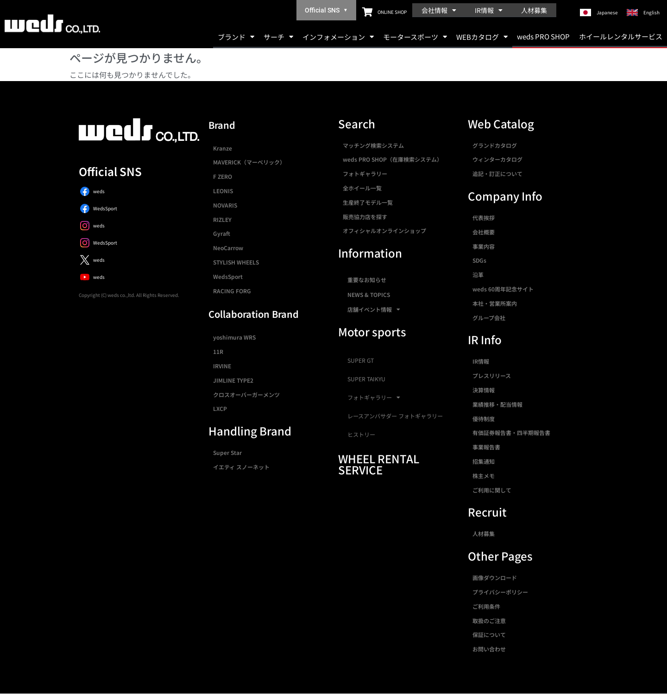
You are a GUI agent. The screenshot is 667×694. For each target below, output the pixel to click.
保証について (489, 634)
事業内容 (483, 246)
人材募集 (534, 10)
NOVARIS (225, 205)
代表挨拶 (483, 217)
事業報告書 (486, 447)
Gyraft (221, 233)
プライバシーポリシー (500, 592)
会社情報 (439, 10)
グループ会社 (488, 318)
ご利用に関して (491, 490)
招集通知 (483, 461)
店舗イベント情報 (373, 309)
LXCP (220, 408)
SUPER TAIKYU (366, 379)
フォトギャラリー (365, 173)
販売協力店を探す (365, 217)
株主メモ (483, 475)
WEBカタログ (482, 37)
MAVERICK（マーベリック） (249, 162)
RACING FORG (232, 291)
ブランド (236, 37)
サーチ (278, 37)
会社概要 (483, 232)
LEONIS (223, 191)
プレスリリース (491, 375)
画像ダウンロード (494, 577)
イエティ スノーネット (241, 467)
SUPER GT (360, 360)
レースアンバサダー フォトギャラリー (395, 416)
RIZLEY (222, 219)
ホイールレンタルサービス (620, 36)
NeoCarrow (228, 248)
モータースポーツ (415, 37)
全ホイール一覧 (362, 188)
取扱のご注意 (489, 621)
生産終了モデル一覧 (368, 202)
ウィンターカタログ (497, 159)
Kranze (222, 148)
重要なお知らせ (366, 280)
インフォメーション (338, 37)
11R (218, 351)
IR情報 (489, 10)
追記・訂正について (497, 173)
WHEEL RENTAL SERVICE (378, 464)
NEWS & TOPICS (368, 294)
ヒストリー (361, 434)
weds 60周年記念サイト (503, 289)
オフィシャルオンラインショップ (384, 230)
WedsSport (228, 276)
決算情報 (483, 390)
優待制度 (483, 419)
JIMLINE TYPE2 (233, 380)
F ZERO (222, 176)
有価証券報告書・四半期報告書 (511, 432)
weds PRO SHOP (543, 36)
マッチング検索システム (373, 145)
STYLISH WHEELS (236, 262)
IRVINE (222, 366)
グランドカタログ (494, 145)
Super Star (227, 452)
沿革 (478, 274)
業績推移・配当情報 (497, 404)
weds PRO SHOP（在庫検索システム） (392, 159)
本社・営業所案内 (494, 303)
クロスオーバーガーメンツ (246, 394)
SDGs (479, 260)
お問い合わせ (489, 649)
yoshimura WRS (234, 337)
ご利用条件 (486, 606)
